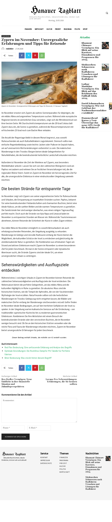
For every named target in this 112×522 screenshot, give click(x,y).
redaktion (9, 48)
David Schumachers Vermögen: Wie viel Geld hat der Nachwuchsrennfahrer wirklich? (92, 89)
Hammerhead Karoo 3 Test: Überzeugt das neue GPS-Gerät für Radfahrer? (91, 101)
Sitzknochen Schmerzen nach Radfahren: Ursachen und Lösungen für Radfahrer (89, 62)
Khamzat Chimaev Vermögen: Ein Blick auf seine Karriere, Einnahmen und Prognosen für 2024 (91, 48)
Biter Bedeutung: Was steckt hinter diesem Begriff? (28, 357)
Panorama (6, 36)
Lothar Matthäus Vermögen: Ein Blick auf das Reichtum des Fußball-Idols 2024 (91, 76)
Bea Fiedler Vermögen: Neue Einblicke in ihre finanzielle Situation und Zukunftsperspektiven (16, 383)
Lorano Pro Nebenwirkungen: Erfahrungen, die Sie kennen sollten (61, 382)
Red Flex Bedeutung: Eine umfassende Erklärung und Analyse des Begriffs (38, 347)
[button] (107, 13)
